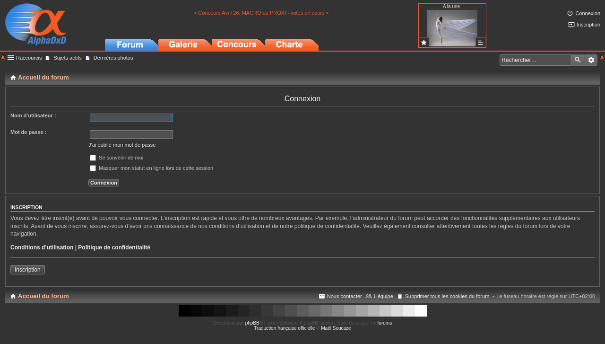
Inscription (28, 269)
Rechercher (577, 60)
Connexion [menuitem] (587, 13)
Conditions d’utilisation (41, 247)
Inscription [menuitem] (588, 24)
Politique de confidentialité (114, 247)
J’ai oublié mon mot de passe (122, 145)
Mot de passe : (28, 132)
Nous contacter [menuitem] (344, 296)
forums (385, 323)
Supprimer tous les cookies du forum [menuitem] (447, 296)
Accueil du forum (43, 296)
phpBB (252, 323)
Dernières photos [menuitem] (113, 58)
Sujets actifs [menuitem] (67, 58)
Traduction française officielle (284, 328)
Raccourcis (29, 58)
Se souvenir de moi (116, 157)
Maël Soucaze (336, 328)
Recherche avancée (591, 60)
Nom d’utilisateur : (33, 115)
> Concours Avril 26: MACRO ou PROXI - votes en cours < (261, 13)
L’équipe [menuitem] (383, 296)
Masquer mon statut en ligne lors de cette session (151, 168)
